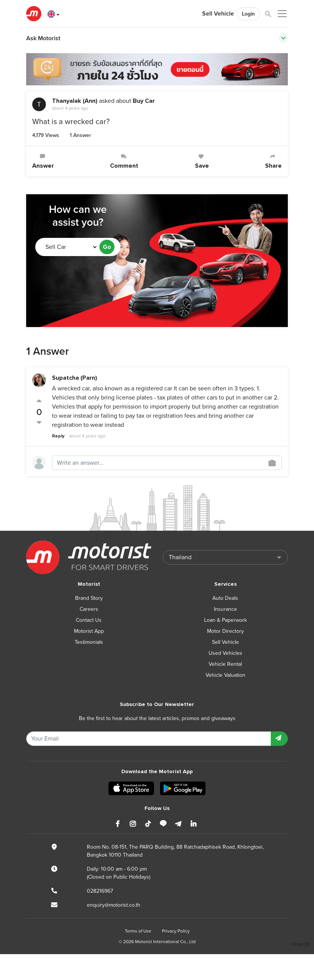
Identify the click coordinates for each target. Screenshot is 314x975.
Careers (89, 609)
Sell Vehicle (218, 13)
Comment (124, 161)
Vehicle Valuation (225, 675)
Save (202, 161)
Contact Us (89, 620)
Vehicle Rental (225, 664)
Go (107, 247)
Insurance (225, 609)
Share (273, 161)
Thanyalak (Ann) (74, 101)
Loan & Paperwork (225, 620)
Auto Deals (225, 598)
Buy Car (144, 101)
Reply (58, 436)
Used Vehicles (225, 653)
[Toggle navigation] (283, 38)
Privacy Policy (176, 931)
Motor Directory (225, 631)
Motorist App (89, 631)
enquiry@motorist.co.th (113, 905)
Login (248, 14)
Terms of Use (138, 931)
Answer (43, 161)
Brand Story (89, 598)
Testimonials (89, 642)
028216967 (100, 891)
